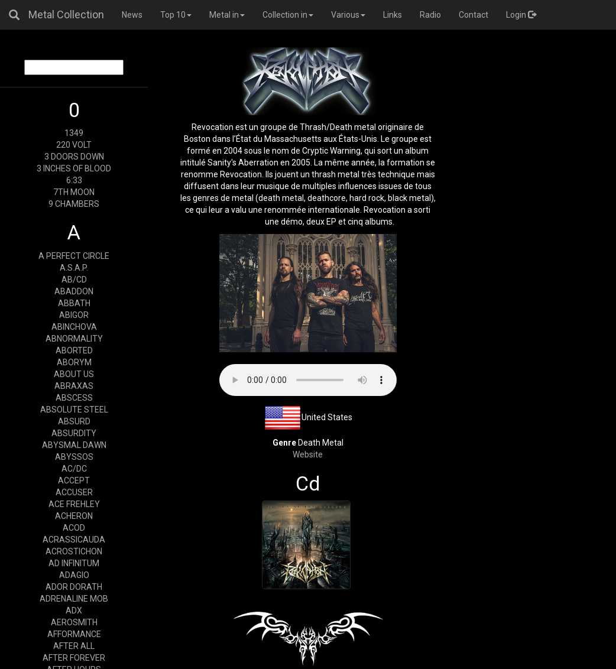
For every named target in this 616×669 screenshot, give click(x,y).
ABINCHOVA (74, 327)
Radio (430, 15)
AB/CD (74, 279)
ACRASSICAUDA (74, 539)
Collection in (287, 15)
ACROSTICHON (74, 551)
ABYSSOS (74, 457)
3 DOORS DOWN (74, 156)
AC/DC (74, 468)
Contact (473, 15)
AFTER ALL (74, 646)
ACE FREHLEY (74, 504)
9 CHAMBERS (73, 204)
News (132, 15)
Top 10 (176, 15)
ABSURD (74, 421)
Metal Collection (66, 14)
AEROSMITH (74, 622)
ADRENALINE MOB (74, 598)
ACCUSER (74, 492)
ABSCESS (74, 397)
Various (348, 15)
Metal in (227, 15)
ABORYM (74, 362)
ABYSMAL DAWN (74, 445)
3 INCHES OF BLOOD (74, 168)
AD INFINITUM (73, 563)
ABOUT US (74, 374)
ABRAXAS (73, 386)
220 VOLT (74, 145)
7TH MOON (74, 192)
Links (392, 15)
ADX (74, 610)
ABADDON (73, 291)
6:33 (74, 180)
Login (521, 15)
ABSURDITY (73, 433)
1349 (73, 133)
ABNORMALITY (74, 338)
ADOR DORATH (74, 587)
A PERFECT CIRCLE (73, 256)
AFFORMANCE (74, 634)
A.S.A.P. (74, 267)
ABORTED (74, 350)
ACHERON (74, 516)
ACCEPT (74, 480)
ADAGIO (74, 575)
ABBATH (74, 303)
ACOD (74, 527)
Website (308, 454)
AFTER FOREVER (74, 657)
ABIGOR (74, 315)
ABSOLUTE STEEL (74, 409)
